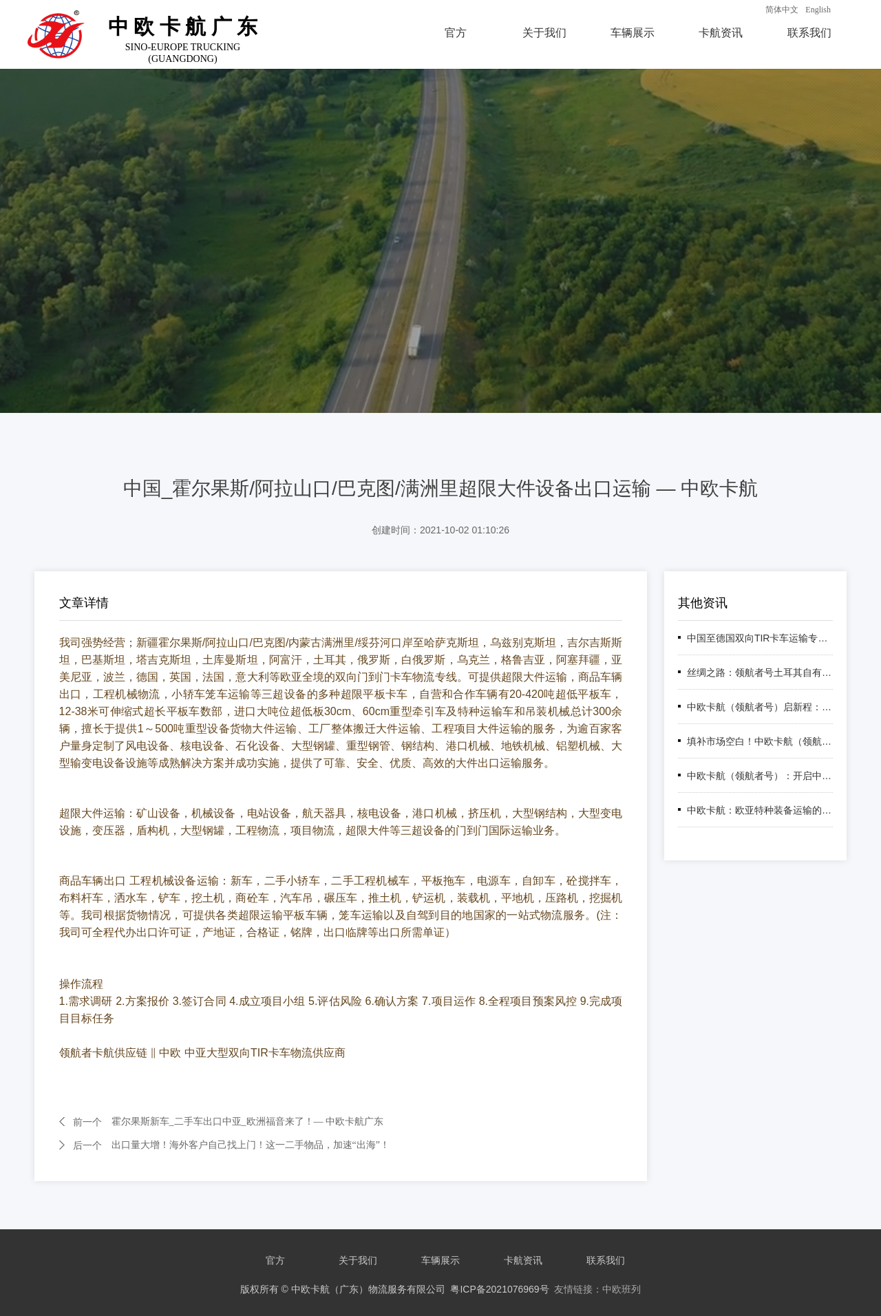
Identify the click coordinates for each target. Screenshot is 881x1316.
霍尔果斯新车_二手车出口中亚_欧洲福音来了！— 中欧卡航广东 (248, 1121)
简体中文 (781, 9)
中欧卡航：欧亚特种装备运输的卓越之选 (760, 810)
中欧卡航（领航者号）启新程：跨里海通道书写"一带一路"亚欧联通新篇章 (760, 706)
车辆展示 (633, 33)
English (818, 9)
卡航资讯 (721, 33)
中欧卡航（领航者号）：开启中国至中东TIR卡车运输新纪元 (760, 775)
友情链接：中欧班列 (597, 1289)
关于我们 (544, 33)
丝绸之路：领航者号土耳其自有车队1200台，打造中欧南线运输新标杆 (760, 672)
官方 (456, 33)
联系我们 (809, 33)
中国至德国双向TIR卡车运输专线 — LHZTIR (760, 638)
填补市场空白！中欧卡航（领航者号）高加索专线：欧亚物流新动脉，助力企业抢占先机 (760, 741)
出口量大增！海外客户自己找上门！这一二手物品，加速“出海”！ (251, 1145)
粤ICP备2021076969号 (499, 1289)
